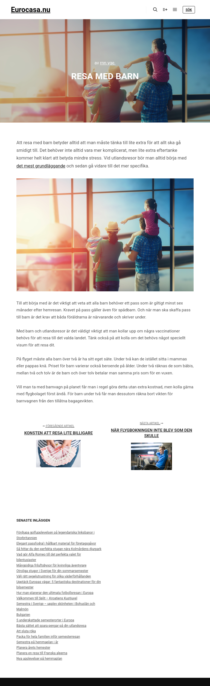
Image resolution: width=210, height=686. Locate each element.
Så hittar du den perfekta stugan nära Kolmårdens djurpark (58, 549)
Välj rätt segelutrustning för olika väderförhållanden (53, 576)
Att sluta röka (26, 631)
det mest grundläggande (40, 166)
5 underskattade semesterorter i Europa (45, 620)
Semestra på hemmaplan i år (37, 642)
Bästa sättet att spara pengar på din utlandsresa (51, 626)
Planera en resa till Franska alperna (41, 653)
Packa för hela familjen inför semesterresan (48, 637)
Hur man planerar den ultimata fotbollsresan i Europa (55, 593)
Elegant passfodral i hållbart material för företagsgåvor (56, 543)
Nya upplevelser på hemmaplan (39, 659)
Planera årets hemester (33, 648)
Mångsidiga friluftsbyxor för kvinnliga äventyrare (51, 565)
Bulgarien (23, 615)
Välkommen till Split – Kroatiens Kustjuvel (46, 598)
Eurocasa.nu (30, 9)
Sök (189, 10)
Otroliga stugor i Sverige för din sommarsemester (52, 571)
